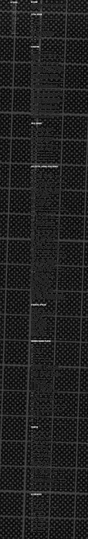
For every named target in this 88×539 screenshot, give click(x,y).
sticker (13, 26)
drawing (13, 13)
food (12, 16)
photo (13, 21)
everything (13, 4)
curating (13, 11)
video (12, 29)
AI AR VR (13, 6)
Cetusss (14, 2)
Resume (12, 31)
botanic (13, 9)
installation (14, 18)
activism (13, 8)
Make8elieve (14, 33)
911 (11, 35)
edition (13, 14)
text (12, 28)
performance (14, 19)
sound (13, 24)
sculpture (14, 23)
